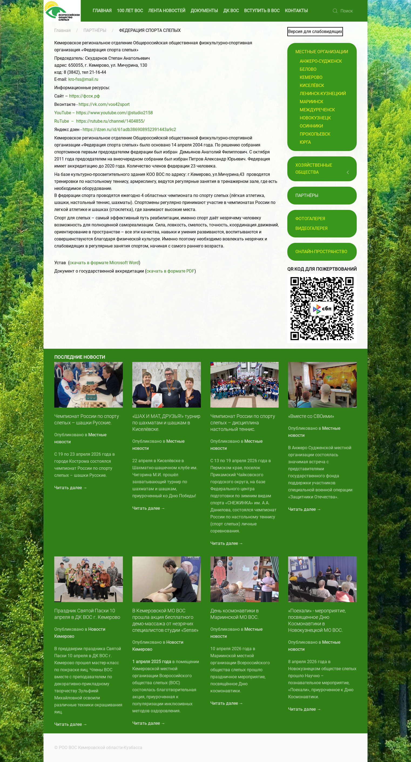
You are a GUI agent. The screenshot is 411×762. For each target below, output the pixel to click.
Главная (62, 30)
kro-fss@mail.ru (83, 79)
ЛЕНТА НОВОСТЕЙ (166, 10)
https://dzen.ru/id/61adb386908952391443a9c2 (129, 129)
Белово (308, 69)
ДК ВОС (231, 10)
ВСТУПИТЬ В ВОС (261, 10)
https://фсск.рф (84, 96)
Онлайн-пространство (321, 251)
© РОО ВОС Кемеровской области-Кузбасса (97, 747)
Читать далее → (70, 487)
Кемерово (311, 77)
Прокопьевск (315, 134)
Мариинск (311, 101)
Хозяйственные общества (313, 169)
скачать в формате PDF (170, 271)
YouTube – (65, 112)
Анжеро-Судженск (321, 61)
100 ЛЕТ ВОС (130, 10)
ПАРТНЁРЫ (94, 30)
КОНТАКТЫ (296, 10)
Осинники (311, 126)
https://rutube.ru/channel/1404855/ (110, 121)
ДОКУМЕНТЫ (204, 10)
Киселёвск (312, 85)
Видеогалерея (311, 228)
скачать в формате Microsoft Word (104, 262)
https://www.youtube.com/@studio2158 (114, 112)
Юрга (305, 142)
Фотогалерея (310, 218)
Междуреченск (317, 109)
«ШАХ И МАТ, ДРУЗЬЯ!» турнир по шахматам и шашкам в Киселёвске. (166, 422)
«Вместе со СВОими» (311, 416)
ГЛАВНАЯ (102, 10)
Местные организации (321, 51)
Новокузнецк (315, 117)
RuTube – (65, 121)
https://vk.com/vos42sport (104, 104)
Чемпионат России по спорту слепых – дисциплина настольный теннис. (242, 422)
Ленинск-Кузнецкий (323, 93)
